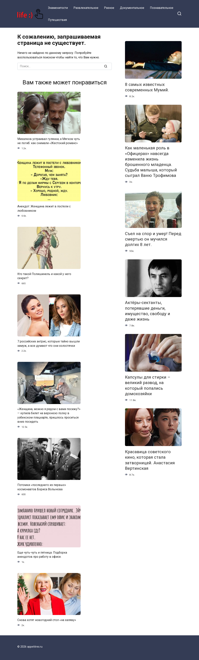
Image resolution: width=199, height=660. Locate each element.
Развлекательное (85, 8)
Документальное (132, 8)
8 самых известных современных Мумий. (147, 87)
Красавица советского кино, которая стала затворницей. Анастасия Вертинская (150, 460)
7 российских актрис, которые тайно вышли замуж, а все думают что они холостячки (48, 343)
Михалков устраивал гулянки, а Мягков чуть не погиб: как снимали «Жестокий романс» (48, 141)
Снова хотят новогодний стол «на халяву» (46, 620)
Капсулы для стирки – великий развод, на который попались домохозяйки (147, 385)
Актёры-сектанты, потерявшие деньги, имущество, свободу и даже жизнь (147, 311)
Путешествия (57, 20)
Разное (109, 8)
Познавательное (161, 8)
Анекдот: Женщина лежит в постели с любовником (44, 208)
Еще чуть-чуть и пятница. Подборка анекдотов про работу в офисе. (42, 554)
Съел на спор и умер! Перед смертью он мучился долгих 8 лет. (153, 239)
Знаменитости (58, 8)
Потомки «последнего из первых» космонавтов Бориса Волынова (41, 487)
